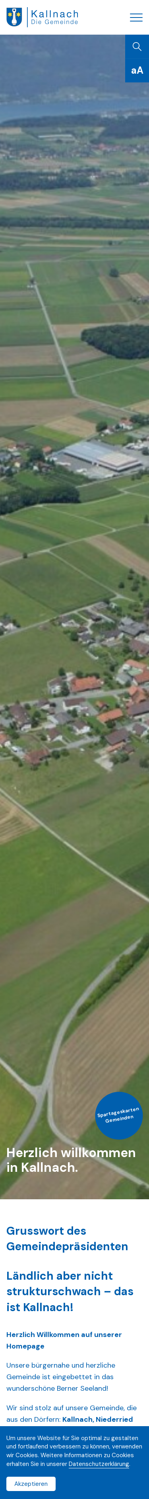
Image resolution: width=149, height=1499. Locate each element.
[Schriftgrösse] (137, 70)
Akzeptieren (31, 1484)
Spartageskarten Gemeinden (118, 1114)
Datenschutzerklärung (99, 1464)
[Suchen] (137, 47)
